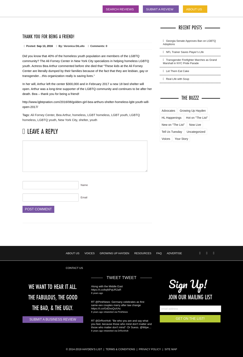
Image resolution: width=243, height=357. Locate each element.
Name (84, 185)
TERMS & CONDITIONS (120, 349)
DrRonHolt (123, 330)
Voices (89, 253)
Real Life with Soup (177, 78)
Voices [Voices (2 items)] (166, 138)
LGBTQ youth (46, 120)
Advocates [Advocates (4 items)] (168, 110)
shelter (83, 120)
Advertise (174, 253)
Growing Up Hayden (114, 253)
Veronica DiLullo (74, 46)
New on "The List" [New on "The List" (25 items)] (173, 124)
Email (84, 197)
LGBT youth (119, 115)
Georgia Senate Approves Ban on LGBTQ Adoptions (189, 42)
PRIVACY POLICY (150, 349)
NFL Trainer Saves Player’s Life (185, 52)
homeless (78, 115)
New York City (67, 120)
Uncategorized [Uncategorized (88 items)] (196, 131)
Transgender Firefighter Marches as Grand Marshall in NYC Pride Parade (190, 61)
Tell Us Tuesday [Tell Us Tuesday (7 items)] (172, 131)
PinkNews (123, 312)
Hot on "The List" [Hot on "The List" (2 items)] (197, 117)
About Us (72, 253)
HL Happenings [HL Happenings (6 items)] (171, 117)
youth (93, 120)
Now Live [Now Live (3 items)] (195, 124)
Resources (142, 253)
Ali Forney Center (43, 115)
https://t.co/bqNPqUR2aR (106, 289)
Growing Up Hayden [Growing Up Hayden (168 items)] (193, 110)
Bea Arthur (63, 115)
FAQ (159, 253)
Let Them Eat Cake (177, 71)
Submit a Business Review (52, 319)
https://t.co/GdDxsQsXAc (106, 308)
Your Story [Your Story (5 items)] (181, 138)
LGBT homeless (98, 115)
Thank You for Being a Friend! (48, 36)
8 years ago (97, 293)
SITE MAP (171, 349)
